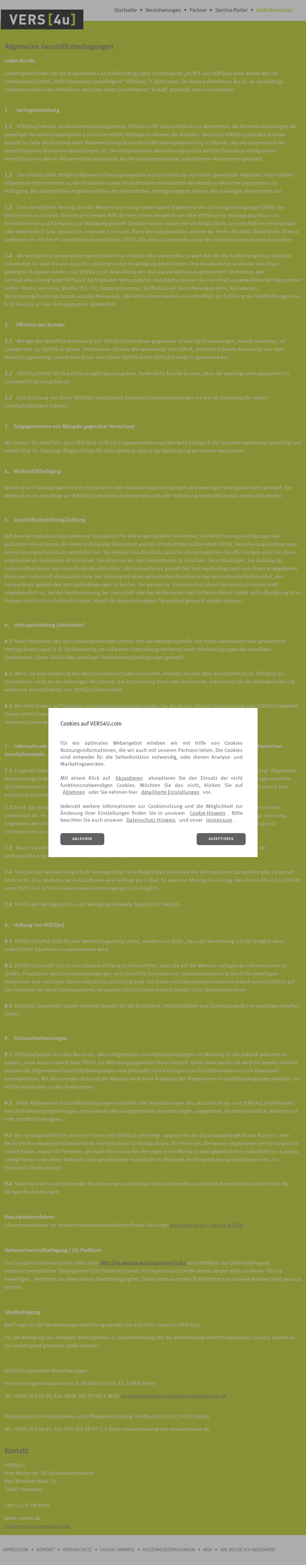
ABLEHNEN (82, 839)
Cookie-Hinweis (208, 813)
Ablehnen (74, 792)
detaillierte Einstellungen (170, 792)
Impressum (219, 820)
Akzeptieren (129, 778)
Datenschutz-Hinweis (151, 820)
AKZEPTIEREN (221, 839)
